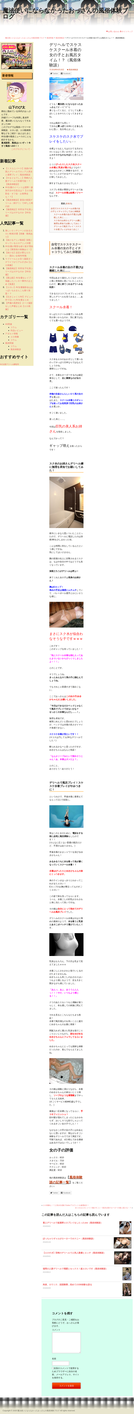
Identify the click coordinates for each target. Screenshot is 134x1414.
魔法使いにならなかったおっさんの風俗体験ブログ (38, 1411)
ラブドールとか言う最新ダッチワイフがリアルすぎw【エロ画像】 (18, 262)
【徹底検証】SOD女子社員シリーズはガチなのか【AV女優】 (19, 212)
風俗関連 (9, 343)
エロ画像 (14, 337)
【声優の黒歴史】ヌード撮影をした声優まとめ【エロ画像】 (18, 306)
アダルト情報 (11, 333)
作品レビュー (16, 330)
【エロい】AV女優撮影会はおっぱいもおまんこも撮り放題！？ (19, 290)
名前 (54, 1359)
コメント (56, 1330)
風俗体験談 (73, 70)
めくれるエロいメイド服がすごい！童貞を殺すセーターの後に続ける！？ (103, 1208)
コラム (13, 327)
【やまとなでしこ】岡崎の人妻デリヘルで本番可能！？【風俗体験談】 (18, 181)
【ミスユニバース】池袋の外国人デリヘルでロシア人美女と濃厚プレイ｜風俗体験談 (18, 171)
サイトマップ (126, 31)
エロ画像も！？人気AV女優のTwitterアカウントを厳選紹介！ (66, 1205)
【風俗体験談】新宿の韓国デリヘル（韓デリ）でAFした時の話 (19, 203)
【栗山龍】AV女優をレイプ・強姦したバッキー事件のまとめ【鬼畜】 (19, 281)
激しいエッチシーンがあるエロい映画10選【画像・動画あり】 (19, 233)
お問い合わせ (112, 31)
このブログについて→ (21, 149)
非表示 (68, 204)
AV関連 (8, 324)
